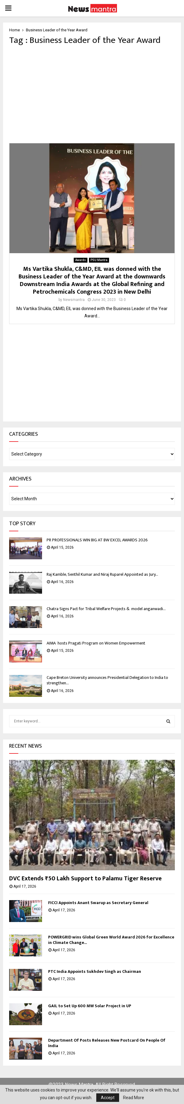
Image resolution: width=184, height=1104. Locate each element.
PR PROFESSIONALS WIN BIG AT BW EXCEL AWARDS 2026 (97, 539)
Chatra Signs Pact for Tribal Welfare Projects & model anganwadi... (106, 608)
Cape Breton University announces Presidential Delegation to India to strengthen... (107, 680)
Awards (80, 260)
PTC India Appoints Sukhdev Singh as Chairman (94, 971)
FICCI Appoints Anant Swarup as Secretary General (98, 902)
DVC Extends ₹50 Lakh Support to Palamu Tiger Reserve (85, 878)
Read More (133, 1097)
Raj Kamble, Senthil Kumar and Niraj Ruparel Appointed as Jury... (102, 574)
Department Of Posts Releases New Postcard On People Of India (106, 1043)
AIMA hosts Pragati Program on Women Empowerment (96, 643)
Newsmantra (74, 300)
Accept (108, 1097)
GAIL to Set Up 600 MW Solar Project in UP (89, 1005)
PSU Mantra (99, 260)
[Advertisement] (92, 94)
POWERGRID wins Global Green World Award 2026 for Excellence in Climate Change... (111, 940)
